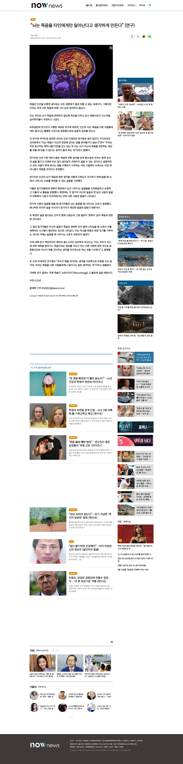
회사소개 (78, 741)
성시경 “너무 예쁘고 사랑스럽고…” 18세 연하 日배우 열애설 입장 (105, 696)
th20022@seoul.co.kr (53, 288)
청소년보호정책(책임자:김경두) (112, 741)
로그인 (72, 741)
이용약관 (85, 741)
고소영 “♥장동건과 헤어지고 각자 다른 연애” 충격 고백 (76, 708)
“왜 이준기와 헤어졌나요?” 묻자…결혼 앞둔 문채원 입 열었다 (47, 696)
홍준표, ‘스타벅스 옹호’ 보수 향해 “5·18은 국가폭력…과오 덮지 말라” (97, 675)
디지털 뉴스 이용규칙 (129, 741)
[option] (42, 667)
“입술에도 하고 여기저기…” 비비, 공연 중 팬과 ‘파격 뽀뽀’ (41, 675)
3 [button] (72, 717)
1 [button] (69, 717)
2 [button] (71, 717)
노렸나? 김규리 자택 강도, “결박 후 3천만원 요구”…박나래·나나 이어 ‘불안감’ (69, 675)
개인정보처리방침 (95, 741)
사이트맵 (139, 741)
